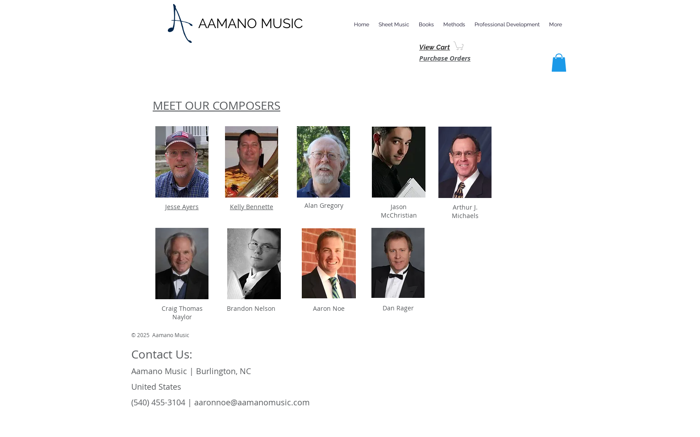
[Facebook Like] (513, 338)
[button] (394, 24)
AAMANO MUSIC (250, 23)
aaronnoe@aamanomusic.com (252, 402)
